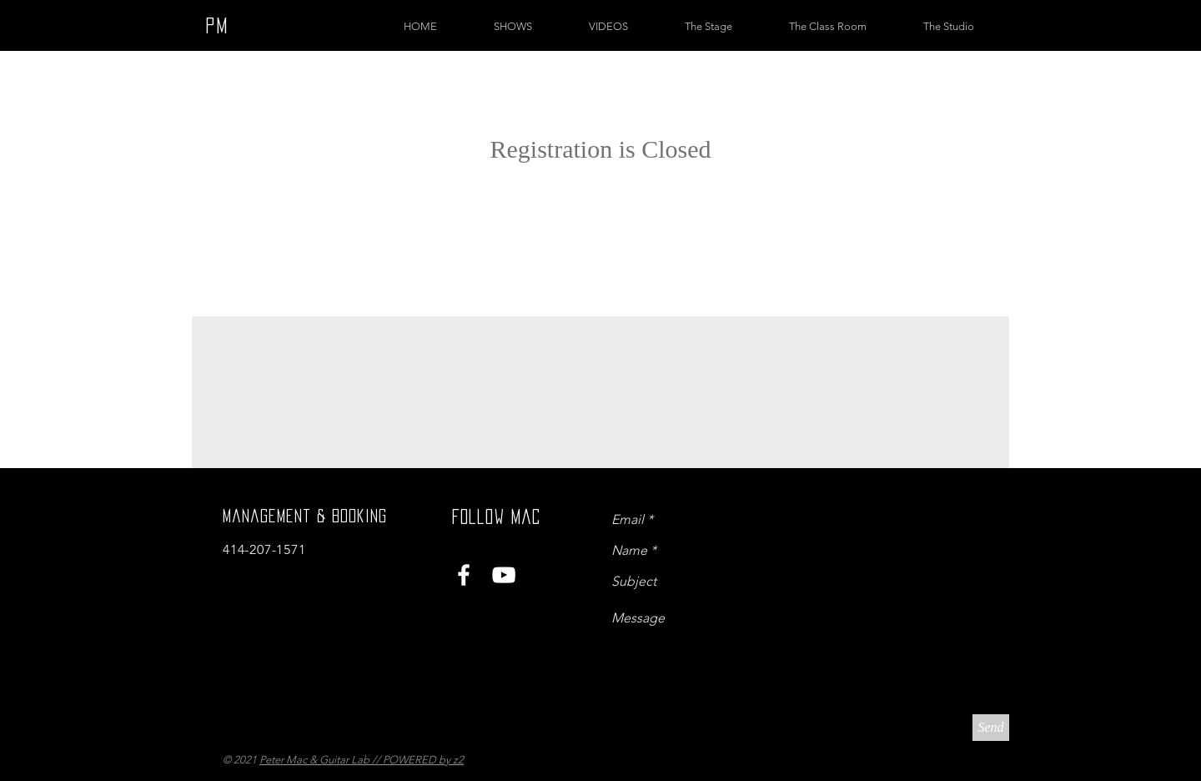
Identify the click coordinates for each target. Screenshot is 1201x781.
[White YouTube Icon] (504, 575)
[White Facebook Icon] (464, 575)
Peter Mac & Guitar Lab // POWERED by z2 (361, 759)
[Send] (990, 727)
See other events (601, 210)
